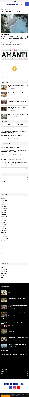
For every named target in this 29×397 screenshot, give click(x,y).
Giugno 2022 (3, 226)
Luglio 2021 (3, 247)
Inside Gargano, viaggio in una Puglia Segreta (18, 114)
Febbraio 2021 (4, 257)
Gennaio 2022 (4, 234)
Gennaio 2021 (4, 259)
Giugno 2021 (3, 249)
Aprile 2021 (3, 253)
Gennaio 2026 (4, 198)
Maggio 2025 (3, 204)
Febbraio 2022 (4, 232)
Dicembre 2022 (4, 222)
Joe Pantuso (3, 158)
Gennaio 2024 (4, 216)
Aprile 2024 (3, 210)
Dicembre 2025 (4, 200)
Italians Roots (4, 183)
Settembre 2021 (4, 242)
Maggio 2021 (3, 251)
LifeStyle (3, 185)
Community (3, 177)
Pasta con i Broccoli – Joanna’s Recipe (16, 92)
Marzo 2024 (3, 212)
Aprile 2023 (3, 220)
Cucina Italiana (4, 179)
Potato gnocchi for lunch (18, 155)
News (2, 188)
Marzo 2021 (3, 255)
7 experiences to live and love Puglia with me (18, 337)
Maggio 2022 (3, 228)
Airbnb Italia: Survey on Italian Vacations (17, 344)
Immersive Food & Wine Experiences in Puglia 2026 (12, 124)
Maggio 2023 (3, 218)
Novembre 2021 (4, 238)
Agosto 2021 (3, 245)
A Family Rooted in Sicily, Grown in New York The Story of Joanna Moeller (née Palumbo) (17, 101)
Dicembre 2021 (4, 236)
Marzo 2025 (3, 206)
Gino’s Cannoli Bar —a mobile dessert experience (12, 135)
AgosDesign (17, 395)
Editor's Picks (3, 34)
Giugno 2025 (3, 202)
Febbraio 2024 (4, 214)
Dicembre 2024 (4, 208)
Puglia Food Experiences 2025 (12, 147)
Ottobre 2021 (4, 240)
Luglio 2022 (3, 224)
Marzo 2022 (3, 230)
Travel (7, 34)
